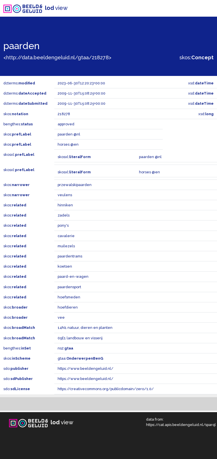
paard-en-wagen (73, 276)
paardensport (69, 287)
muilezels (66, 246)
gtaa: (80, 358)
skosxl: (18, 154)
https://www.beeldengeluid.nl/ (85, 368)
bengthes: (18, 124)
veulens (65, 195)
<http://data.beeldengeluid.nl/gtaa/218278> (57, 57)
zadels (64, 215)
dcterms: (19, 83)
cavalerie (66, 236)
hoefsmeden (69, 297)
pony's (63, 225)
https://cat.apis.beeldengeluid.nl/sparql (181, 425)
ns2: (65, 348)
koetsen (65, 266)
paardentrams (70, 256)
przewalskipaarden (75, 185)
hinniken (65, 205)
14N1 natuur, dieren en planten (85, 327)
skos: (196, 57)
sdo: (16, 368)
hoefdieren (68, 307)
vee (61, 317)
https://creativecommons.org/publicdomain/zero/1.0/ (106, 389)
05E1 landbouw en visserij (80, 338)
